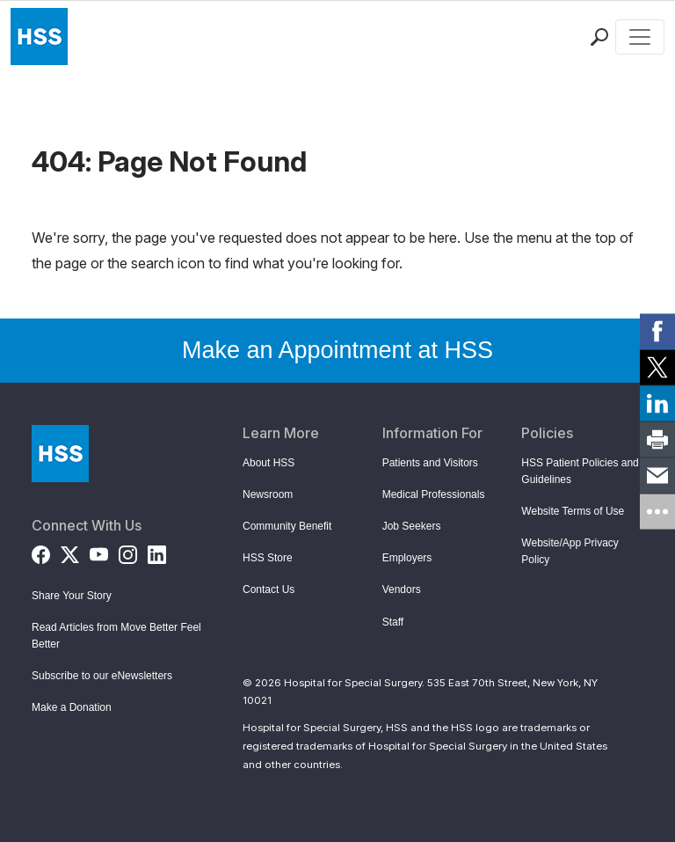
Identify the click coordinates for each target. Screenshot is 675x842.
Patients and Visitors (430, 463)
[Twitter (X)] (70, 551)
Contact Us (268, 589)
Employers (407, 558)
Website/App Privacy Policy (570, 551)
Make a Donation (72, 707)
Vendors (401, 589)
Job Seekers (411, 526)
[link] (657, 330)
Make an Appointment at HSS (337, 350)
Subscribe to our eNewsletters (102, 676)
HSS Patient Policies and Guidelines (579, 471)
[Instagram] (128, 551)
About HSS (268, 463)
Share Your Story (72, 595)
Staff (392, 622)
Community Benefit (287, 526)
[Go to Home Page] (60, 453)
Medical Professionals (433, 494)
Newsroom (268, 494)
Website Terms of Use (572, 511)
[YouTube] (99, 551)
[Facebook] (41, 551)
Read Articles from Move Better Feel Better (116, 635)
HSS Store (268, 558)
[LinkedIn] (157, 551)
